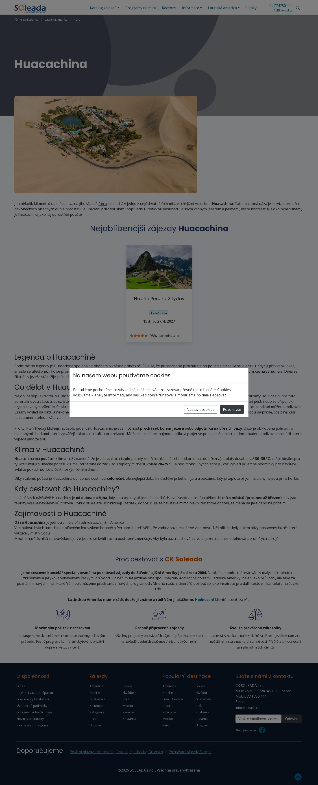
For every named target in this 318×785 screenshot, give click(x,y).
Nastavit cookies (200, 409)
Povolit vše (232, 409)
